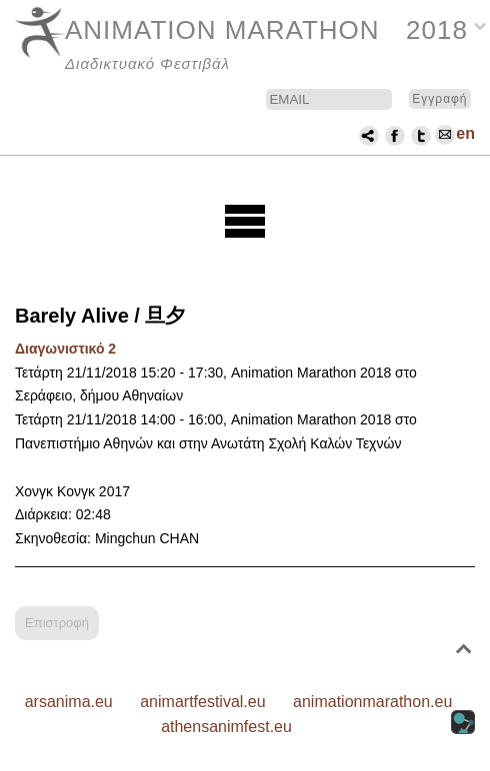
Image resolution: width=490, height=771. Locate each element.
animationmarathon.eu (372, 701)
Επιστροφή (57, 622)
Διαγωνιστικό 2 (65, 349)
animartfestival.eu (202, 701)
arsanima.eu (69, 701)
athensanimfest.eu (226, 726)
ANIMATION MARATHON (222, 30)
